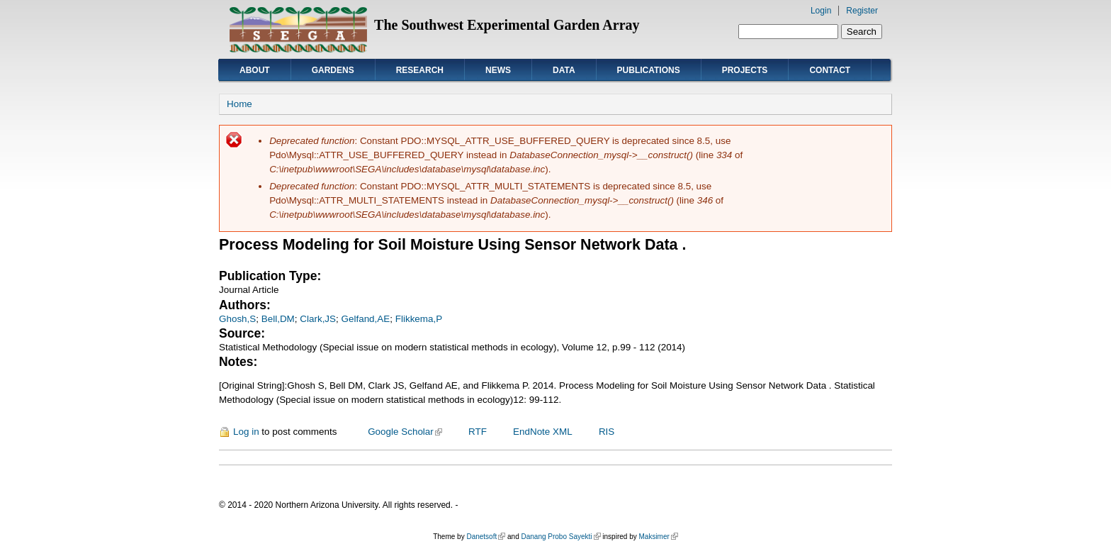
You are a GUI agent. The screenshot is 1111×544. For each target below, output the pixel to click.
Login (821, 11)
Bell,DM (278, 318)
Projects (745, 70)
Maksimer (657, 536)
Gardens (333, 70)
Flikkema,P (418, 318)
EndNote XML (543, 431)
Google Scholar (405, 431)
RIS (606, 431)
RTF (477, 431)
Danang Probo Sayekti (560, 536)
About (254, 70)
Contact (829, 70)
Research (420, 70)
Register (862, 11)
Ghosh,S (237, 318)
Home (239, 104)
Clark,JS (318, 318)
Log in (246, 431)
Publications (648, 70)
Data (564, 70)
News (498, 70)
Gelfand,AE (366, 318)
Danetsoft (485, 536)
